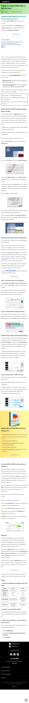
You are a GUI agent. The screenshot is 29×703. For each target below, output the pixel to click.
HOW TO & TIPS (6, 684)
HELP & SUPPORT (6, 687)
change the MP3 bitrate (6, 364)
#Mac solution (5, 105)
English (14, 700)
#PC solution (5, 107)
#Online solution (6, 111)
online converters (5, 483)
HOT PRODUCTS (6, 680)
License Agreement (18, 695)
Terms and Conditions (5, 695)
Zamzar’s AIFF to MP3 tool (13, 512)
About (3, 691)
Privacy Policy (12, 695)
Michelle (6, 12)
